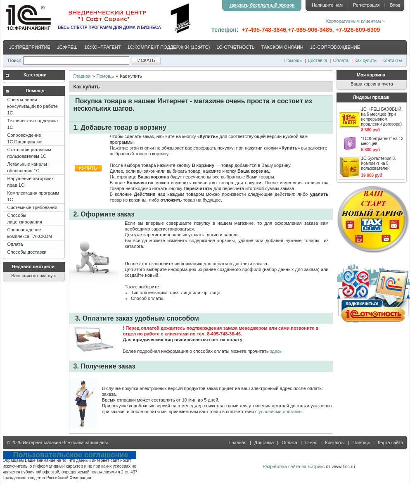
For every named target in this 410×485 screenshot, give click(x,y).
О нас (311, 442)
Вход (395, 4)
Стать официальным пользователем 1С (29, 153)
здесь (276, 351)
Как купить (365, 60)
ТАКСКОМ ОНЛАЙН (282, 47)
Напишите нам (327, 4)
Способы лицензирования (24, 218)
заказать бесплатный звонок (261, 4)
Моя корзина (371, 74)
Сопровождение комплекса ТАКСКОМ (29, 233)
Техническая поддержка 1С (32, 124)
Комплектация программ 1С (33, 196)
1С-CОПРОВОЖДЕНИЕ (335, 47)
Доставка (317, 60)
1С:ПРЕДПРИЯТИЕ (29, 47)
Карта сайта (390, 442)
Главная (82, 76)
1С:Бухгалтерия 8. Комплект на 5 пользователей (378, 163)
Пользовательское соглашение (70, 455)
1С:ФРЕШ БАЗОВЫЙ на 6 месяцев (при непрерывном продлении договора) (381, 116)
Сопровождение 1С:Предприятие (25, 138)
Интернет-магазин (42, 442)
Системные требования (32, 207)
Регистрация (366, 4)
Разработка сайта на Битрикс (294, 466)
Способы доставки (27, 252)
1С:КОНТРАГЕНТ (102, 47)
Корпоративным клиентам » (355, 21)
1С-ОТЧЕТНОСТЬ (235, 47)
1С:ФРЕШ (67, 47)
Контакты (392, 60)
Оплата (340, 60)
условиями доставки (280, 411)
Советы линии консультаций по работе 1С (32, 106)
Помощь (293, 60)
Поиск (14, 60)
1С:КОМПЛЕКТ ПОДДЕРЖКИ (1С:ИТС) (168, 47)
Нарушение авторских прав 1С (30, 182)
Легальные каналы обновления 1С (27, 167)
